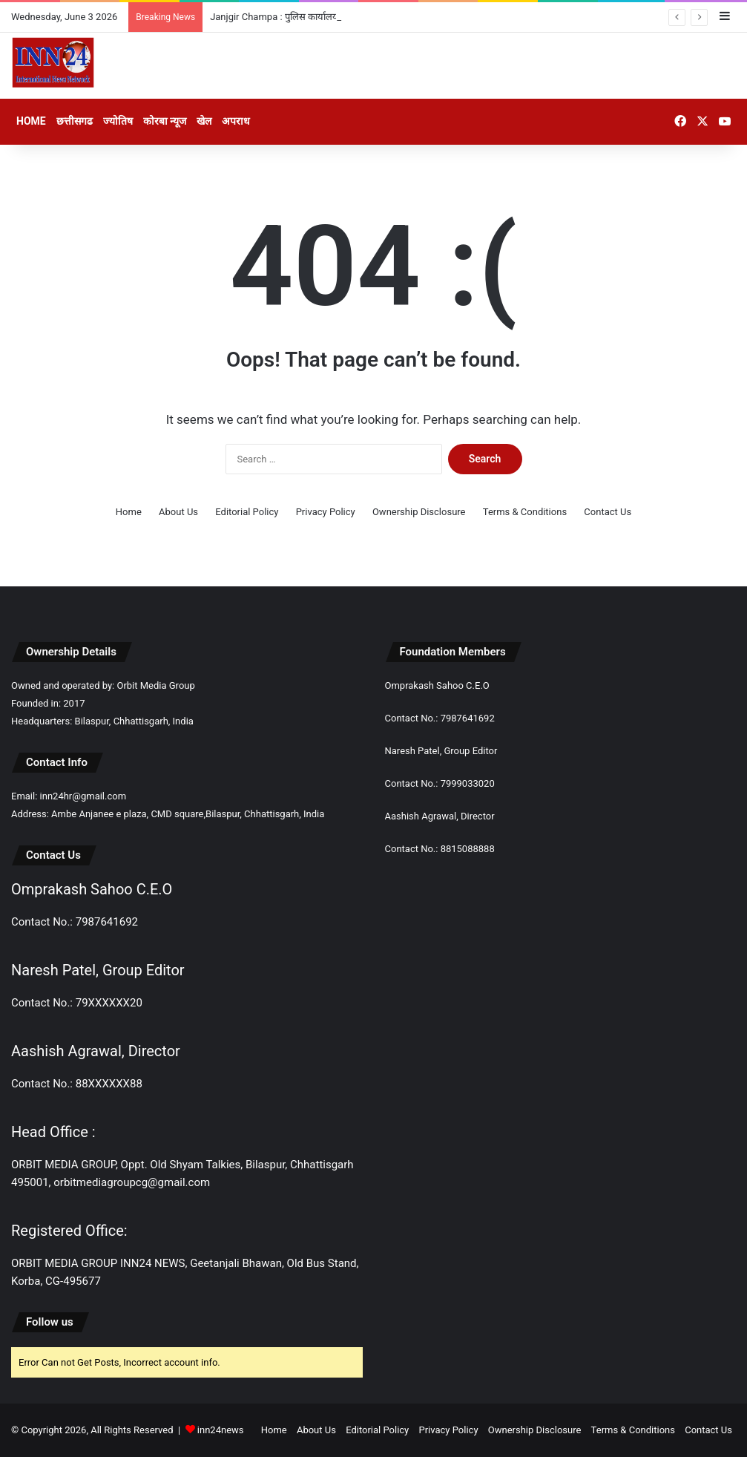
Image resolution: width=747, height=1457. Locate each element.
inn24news (220, 1429)
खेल (204, 121)
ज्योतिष (118, 121)
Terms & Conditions (525, 511)
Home (31, 121)
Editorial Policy (246, 511)
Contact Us (607, 511)
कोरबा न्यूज (164, 121)
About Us (178, 511)
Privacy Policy (325, 511)
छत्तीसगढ (74, 121)
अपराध (236, 121)
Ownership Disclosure (419, 511)
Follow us (49, 1322)
